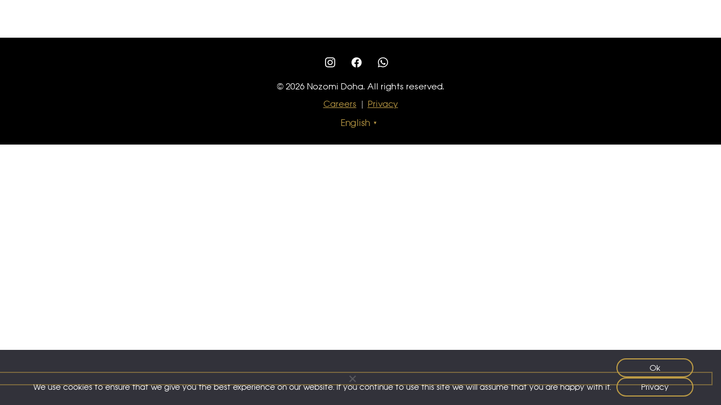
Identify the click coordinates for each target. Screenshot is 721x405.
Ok (655, 367)
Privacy (383, 103)
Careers (340, 103)
